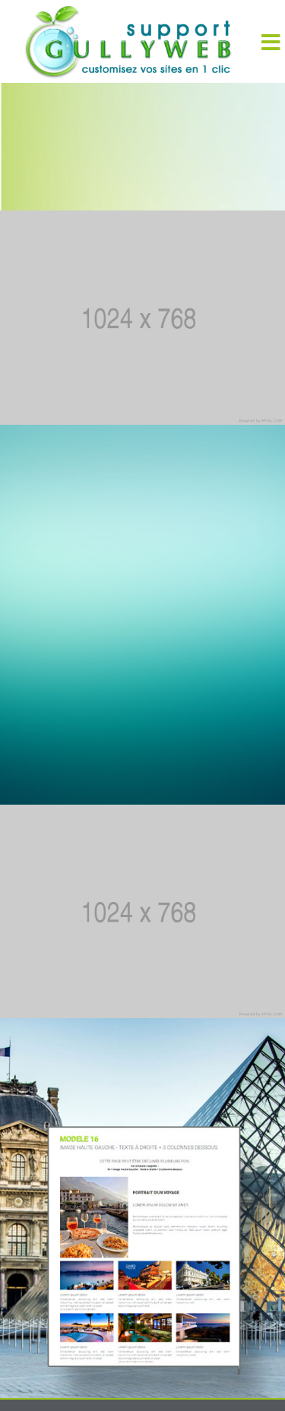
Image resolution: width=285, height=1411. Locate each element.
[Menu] (270, 42)
